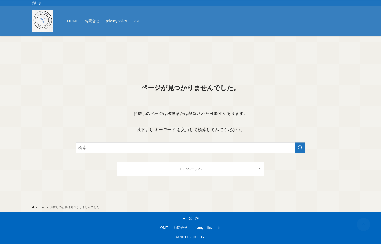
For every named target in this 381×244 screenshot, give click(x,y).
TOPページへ (190, 169)
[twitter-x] (190, 218)
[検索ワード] (190, 147)
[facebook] (184, 218)
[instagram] (196, 218)
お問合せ (180, 228)
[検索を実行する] (300, 147)
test (220, 228)
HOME (163, 228)
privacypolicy (202, 228)
